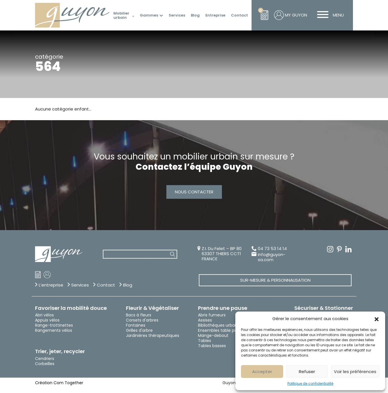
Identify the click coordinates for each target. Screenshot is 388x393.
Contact (239, 15)
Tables (204, 340)
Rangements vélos (53, 330)
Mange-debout (213, 335)
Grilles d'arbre (139, 330)
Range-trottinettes (54, 325)
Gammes (149, 15)
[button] (376, 319)
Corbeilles (44, 364)
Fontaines (135, 325)
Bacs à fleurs (138, 315)
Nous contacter (194, 192)
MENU (328, 15)
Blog (195, 15)
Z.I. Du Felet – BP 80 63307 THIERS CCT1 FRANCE (222, 253)
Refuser (307, 371)
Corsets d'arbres (142, 320)
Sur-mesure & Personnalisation (275, 280)
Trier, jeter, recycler (60, 351)
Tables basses (212, 346)
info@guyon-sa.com (271, 257)
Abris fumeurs (212, 315)
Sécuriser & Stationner (323, 308)
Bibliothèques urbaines (220, 325)
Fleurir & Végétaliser (152, 308)
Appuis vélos (47, 320)
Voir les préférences (355, 371)
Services (177, 15)
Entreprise (215, 15)
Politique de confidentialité (310, 383)
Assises (205, 320)
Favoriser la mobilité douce (71, 308)
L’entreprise (51, 285)
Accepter (262, 371)
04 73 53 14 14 (272, 248)
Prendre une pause (222, 308)
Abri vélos (44, 315)
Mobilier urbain (121, 15)
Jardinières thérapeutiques (152, 335)
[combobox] (140, 254)
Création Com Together (59, 383)
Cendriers (44, 358)
